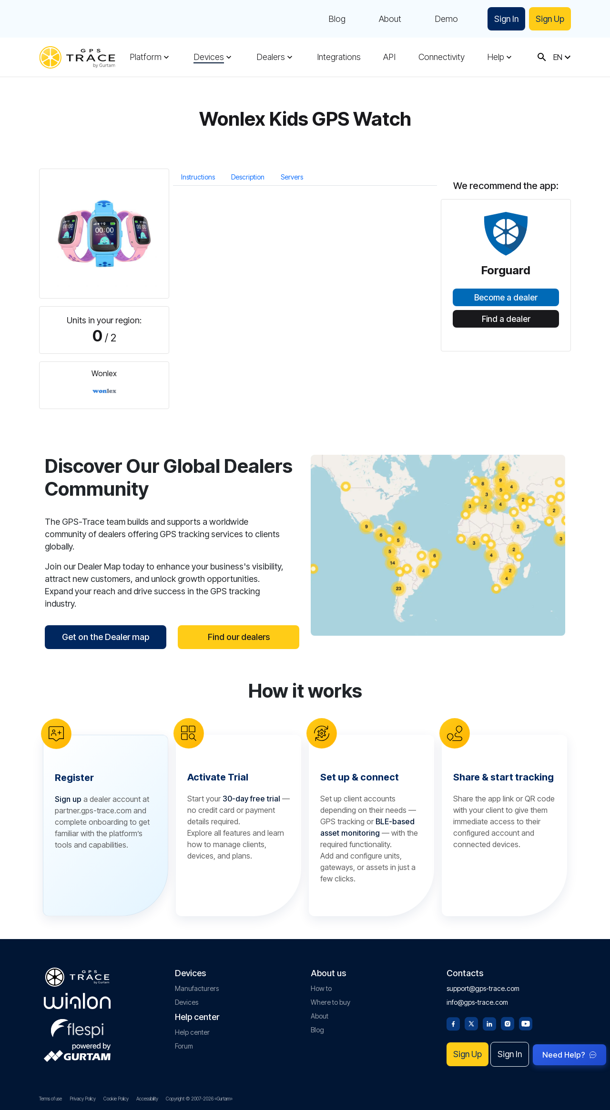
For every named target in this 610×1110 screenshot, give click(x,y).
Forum (184, 1046)
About (388, 19)
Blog (335, 19)
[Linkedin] (489, 1023)
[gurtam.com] (77, 1000)
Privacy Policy (83, 1098)
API (389, 57)
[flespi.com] (77, 1026)
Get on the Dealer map (105, 637)
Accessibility (147, 1098)
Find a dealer (506, 319)
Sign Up (549, 19)
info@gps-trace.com (477, 1002)
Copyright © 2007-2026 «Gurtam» (199, 1098)
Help (495, 57)
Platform (146, 57)
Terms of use (50, 1098)
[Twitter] (471, 1023)
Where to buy (330, 1002)
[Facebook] (453, 1023)
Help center (192, 1032)
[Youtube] (525, 1023)
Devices (208, 57)
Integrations (339, 57)
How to (321, 988)
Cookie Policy (116, 1098)
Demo (445, 19)
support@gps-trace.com (483, 988)
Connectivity (441, 57)
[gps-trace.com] (77, 57)
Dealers (270, 57)
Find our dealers (239, 637)
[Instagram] (507, 1023)
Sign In (505, 19)
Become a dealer (506, 297)
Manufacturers (197, 988)
